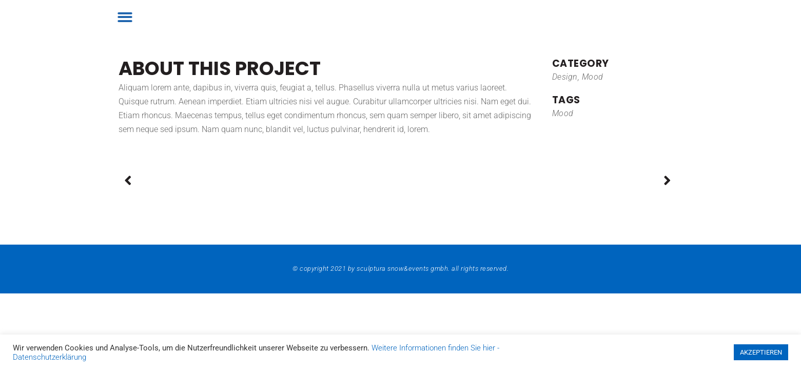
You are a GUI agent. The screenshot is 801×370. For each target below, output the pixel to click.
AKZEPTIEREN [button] (761, 352)
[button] (125, 17)
